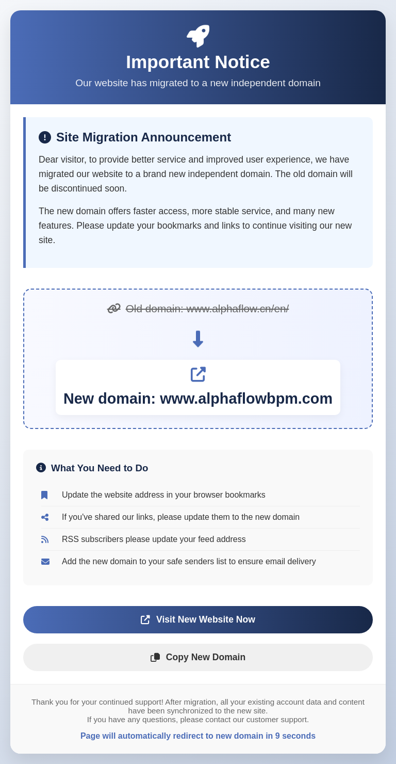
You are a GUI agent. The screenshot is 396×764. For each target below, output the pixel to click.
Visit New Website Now (198, 619)
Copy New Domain (198, 657)
